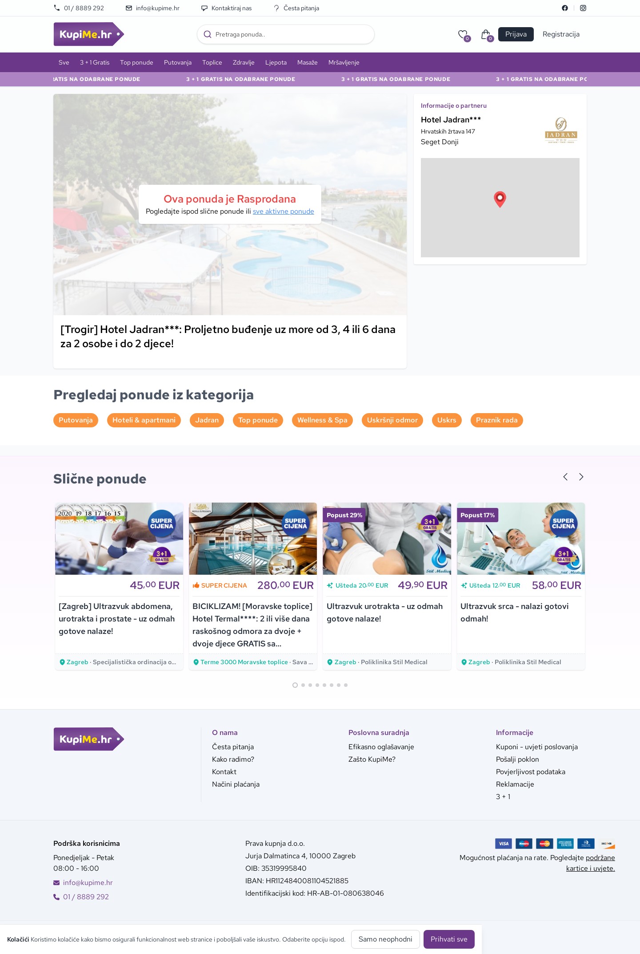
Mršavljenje (344, 62)
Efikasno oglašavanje (381, 746)
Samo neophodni (385, 939)
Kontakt (224, 771)
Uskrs (446, 420)
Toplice (212, 62)
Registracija (561, 34)
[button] (500, 199)
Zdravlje (244, 62)
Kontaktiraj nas (226, 8)
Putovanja (178, 62)
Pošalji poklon (517, 759)
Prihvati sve (449, 939)
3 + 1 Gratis (94, 62)
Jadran (207, 420)
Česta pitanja (296, 8)
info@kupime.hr (152, 8)
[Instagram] (583, 8)
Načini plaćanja (236, 784)
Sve (64, 62)
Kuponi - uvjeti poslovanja (537, 746)
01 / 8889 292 (78, 8)
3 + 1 (503, 796)
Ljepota (276, 62)
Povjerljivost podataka (530, 771)
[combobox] (286, 34)
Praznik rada (497, 420)
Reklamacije (515, 784)
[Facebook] (564, 8)
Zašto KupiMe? (372, 759)
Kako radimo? (233, 759)
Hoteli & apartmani (144, 420)
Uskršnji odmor (392, 420)
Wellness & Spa (322, 420)
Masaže (307, 62)
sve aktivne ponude (283, 211)
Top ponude (136, 62)
